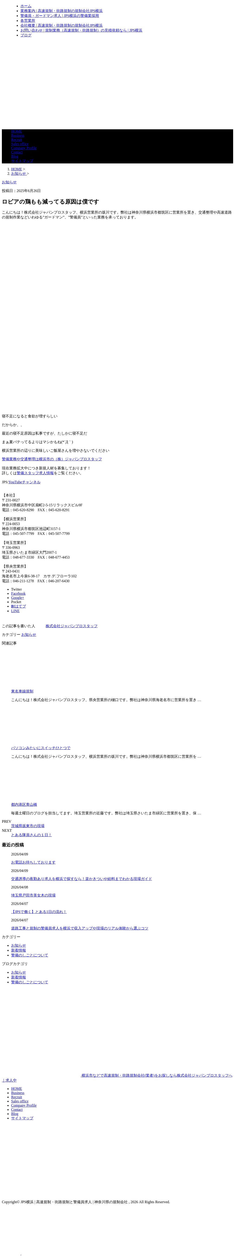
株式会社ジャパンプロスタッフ (72, 626)
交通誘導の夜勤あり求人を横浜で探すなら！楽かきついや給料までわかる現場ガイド (81, 879)
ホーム (26, 6)
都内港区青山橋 (24, 804)
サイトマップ (22, 161)
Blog (14, 156)
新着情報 (18, 950)
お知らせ (28, 635)
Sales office (20, 144)
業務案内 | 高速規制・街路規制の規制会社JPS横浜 (61, 11)
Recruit (16, 140)
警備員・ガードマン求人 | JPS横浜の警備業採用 (59, 16)
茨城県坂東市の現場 (27, 826)
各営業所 (27, 21)
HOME (16, 131)
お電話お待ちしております (33, 862)
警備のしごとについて (29, 955)
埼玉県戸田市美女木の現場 (33, 895)
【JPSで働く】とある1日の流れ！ (39, 912)
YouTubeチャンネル (24, 482)
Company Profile (24, 148)
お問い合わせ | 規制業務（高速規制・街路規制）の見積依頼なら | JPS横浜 (81, 30)
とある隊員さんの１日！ (31, 835)
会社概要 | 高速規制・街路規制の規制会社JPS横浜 (61, 25)
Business (17, 135)
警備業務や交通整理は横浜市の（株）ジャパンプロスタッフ (52, 459)
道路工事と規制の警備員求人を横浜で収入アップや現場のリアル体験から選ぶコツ (79, 928)
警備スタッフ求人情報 (35, 473)
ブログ (26, 35)
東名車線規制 (22, 691)
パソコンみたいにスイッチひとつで (40, 748)
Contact (17, 152)
